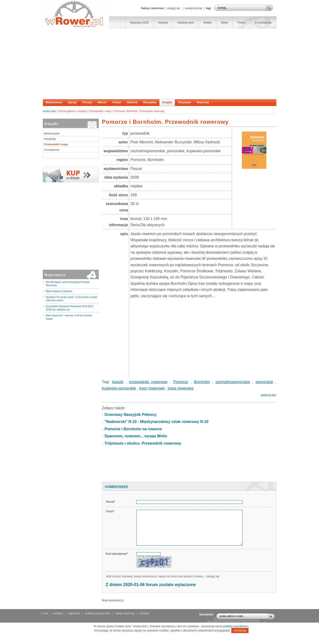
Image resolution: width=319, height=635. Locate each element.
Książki (167, 102)
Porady (87, 102)
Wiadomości (54, 102)
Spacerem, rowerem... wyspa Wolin (136, 436)
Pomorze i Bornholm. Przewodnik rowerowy (139, 111)
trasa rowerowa (180, 388)
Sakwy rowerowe (152, 8)
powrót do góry (268, 395)
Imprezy (163, 22)
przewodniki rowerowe (148, 382)
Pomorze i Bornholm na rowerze (133, 429)
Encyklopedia (263, 22)
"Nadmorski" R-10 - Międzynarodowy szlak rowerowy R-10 (157, 422)
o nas (44, 613)
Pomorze (180, 382)
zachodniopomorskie (233, 382)
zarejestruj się (193, 8)
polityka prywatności (97, 613)
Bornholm (202, 382)
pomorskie (264, 382)
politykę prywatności (235, 626)
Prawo (116, 102)
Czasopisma (51, 149)
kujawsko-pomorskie (119, 388)
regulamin (74, 613)
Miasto (102, 102)
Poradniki (50, 138)
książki (117, 382)
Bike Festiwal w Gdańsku (59, 291)
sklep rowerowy (125, 613)
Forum (241, 22)
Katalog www (185, 22)
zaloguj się (173, 8)
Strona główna (67, 111)
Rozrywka (149, 102)
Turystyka (184, 102)
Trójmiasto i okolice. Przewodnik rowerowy (143, 443)
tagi (208, 8)
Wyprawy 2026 (139, 22)
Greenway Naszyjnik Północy (131, 415)
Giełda (207, 22)
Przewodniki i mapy (100, 111)
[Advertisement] (159, 64)
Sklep (224, 22)
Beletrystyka (51, 133)
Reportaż (203, 102)
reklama (58, 613)
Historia (132, 102)
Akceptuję (240, 630)
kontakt (144, 613)
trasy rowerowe (152, 388)
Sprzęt (72, 102)
